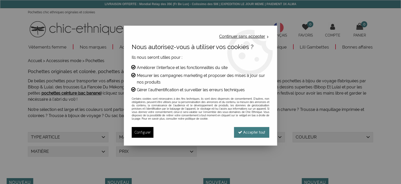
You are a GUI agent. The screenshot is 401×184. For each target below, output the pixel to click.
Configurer (143, 132)
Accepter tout (251, 132)
